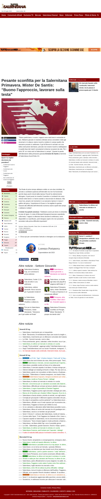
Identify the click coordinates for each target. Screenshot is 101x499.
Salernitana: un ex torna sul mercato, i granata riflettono (42, 447)
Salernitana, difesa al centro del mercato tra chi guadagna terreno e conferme (49, 409)
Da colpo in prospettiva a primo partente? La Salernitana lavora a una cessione (50, 400)
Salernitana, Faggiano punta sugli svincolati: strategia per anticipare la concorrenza (51, 391)
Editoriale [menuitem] (68, 15)
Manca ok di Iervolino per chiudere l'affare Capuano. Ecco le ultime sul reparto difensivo (53, 393)
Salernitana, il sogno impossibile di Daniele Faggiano (41, 388)
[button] (9, 182)
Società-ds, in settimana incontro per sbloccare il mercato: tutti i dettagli (47, 479)
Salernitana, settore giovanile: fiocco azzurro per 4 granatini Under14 (32, 289)
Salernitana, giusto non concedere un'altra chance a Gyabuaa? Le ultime (48, 372)
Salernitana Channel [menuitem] (50, 15)
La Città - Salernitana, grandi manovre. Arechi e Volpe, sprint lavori (45, 425)
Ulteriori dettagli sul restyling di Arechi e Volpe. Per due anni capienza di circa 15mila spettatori (55, 370)
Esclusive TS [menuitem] (28, 15)
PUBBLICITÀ (45, 491)
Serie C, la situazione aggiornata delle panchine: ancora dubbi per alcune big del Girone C (54, 477)
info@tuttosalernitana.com (61, 496)
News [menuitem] (61, 15)
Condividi (24, 259)
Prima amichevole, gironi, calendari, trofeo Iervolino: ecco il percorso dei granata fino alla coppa (55, 341)
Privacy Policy (56, 488)
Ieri (74, 150)
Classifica (5, 190)
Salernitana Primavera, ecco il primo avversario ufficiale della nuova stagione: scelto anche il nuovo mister (59, 454)
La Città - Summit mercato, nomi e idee (36, 339)
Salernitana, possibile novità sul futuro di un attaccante (41, 365)
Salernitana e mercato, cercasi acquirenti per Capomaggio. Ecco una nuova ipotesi (54, 363)
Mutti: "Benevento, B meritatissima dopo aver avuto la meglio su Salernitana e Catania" (53, 334)
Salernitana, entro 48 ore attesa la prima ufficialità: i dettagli (43, 468)
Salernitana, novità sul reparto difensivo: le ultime (40, 442)
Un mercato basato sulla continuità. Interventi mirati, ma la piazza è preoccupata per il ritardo (54, 351)
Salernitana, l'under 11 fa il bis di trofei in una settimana (32, 282)
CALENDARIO (54, 491)
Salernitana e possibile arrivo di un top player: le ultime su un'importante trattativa (53, 444)
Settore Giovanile (28, 226)
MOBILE (69, 491)
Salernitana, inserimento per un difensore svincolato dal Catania (45, 337)
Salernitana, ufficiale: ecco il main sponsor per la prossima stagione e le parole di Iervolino (54, 402)
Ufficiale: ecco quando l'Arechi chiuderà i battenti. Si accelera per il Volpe (48, 472)
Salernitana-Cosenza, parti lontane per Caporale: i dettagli (43, 430)
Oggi (71, 150)
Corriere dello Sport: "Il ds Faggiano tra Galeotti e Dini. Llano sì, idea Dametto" (50, 416)
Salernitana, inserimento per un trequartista (37, 332)
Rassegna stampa (76, 217)
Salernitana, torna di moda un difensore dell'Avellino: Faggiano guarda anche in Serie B (53, 470)
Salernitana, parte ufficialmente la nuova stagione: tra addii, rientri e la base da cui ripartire (54, 461)
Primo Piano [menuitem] (78, 15)
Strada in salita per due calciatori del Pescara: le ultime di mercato (45, 458)
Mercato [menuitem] (38, 15)
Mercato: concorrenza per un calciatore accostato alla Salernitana (45, 384)
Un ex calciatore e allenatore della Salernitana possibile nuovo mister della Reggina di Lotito (54, 407)
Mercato (72, 202)
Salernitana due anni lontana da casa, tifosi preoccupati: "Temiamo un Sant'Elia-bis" (51, 360)
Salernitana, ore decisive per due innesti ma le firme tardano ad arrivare (47, 449)
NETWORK (29, 491)
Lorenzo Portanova (26, 230)
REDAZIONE (37, 491)
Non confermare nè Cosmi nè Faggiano (8, 178)
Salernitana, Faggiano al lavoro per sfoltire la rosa (40, 405)
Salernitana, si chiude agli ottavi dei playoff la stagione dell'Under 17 (58, 282)
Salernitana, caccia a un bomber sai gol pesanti (39, 412)
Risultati (9, 186)
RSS (74, 491)
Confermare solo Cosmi (8, 170)
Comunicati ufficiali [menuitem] (15, 15)
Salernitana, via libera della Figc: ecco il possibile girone (42, 423)
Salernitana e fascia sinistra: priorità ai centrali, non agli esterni (44, 395)
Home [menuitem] (4, 15)
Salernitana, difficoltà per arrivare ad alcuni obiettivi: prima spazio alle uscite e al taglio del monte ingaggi (59, 386)
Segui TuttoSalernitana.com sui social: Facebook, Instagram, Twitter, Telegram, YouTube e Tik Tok (56, 348)
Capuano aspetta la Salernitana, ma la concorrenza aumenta (43, 418)
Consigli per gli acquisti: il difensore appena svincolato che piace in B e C (48, 398)
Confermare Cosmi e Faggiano (9, 165)
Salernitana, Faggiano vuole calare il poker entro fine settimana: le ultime (48, 463)
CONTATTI (63, 491)
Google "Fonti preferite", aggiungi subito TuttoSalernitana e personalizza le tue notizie (52, 346)
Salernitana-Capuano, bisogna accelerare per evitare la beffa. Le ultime (51, 377)
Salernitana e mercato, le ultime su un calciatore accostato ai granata (50, 475)
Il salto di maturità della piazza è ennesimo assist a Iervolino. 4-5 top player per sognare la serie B (56, 432)
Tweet (35, 259)
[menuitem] (97, 15)
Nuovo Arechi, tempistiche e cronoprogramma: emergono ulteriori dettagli (48, 440)
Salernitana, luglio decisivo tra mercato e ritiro (38, 465)
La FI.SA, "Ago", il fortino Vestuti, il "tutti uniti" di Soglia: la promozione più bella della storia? (58, 358)
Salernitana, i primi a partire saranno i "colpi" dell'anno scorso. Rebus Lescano (52, 451)
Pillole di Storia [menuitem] (90, 15)
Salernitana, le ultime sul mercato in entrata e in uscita (41, 344)
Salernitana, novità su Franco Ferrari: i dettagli (38, 379)
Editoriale (72, 80)
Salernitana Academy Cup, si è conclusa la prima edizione (31, 272)
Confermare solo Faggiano (8, 174)
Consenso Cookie (45, 488)
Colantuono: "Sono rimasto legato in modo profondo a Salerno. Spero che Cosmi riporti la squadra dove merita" (61, 421)
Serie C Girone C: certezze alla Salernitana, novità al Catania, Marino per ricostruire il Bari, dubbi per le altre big (61, 414)
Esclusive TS (74, 233)
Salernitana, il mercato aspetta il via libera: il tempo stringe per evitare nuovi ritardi (51, 367)
